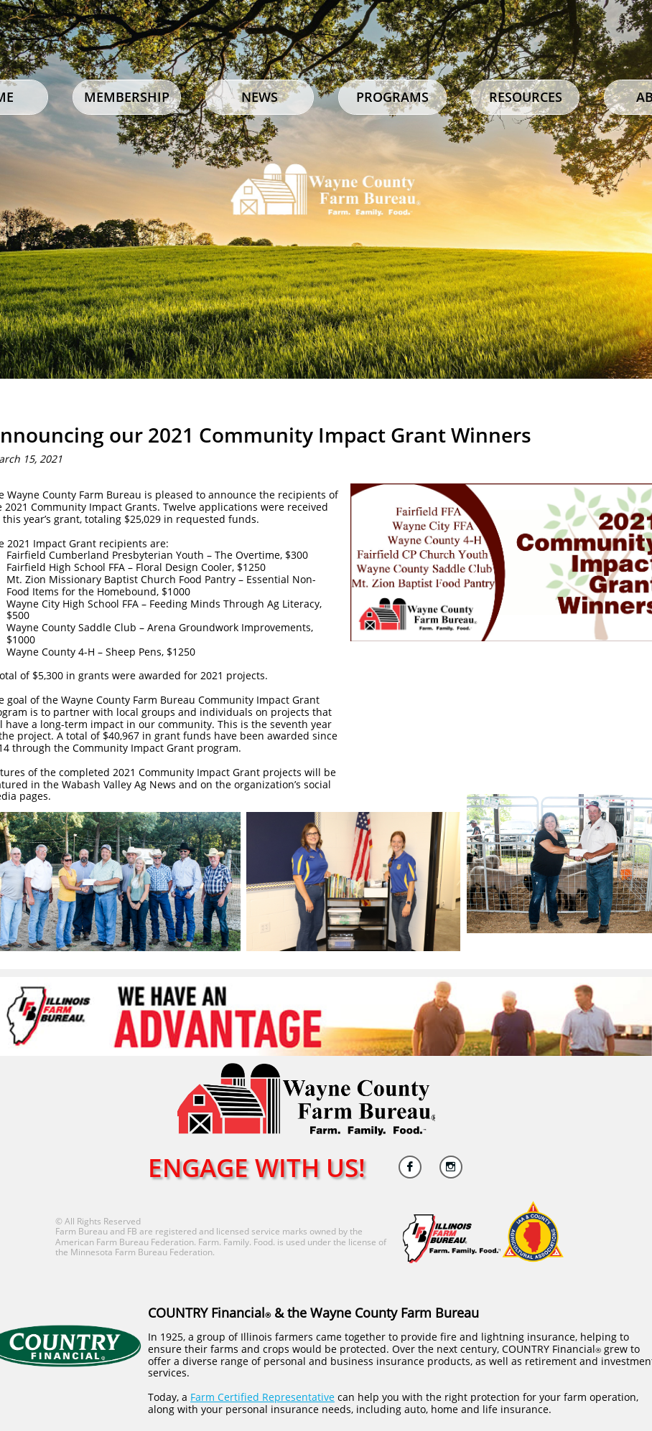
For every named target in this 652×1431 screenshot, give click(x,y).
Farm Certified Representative (262, 1397)
